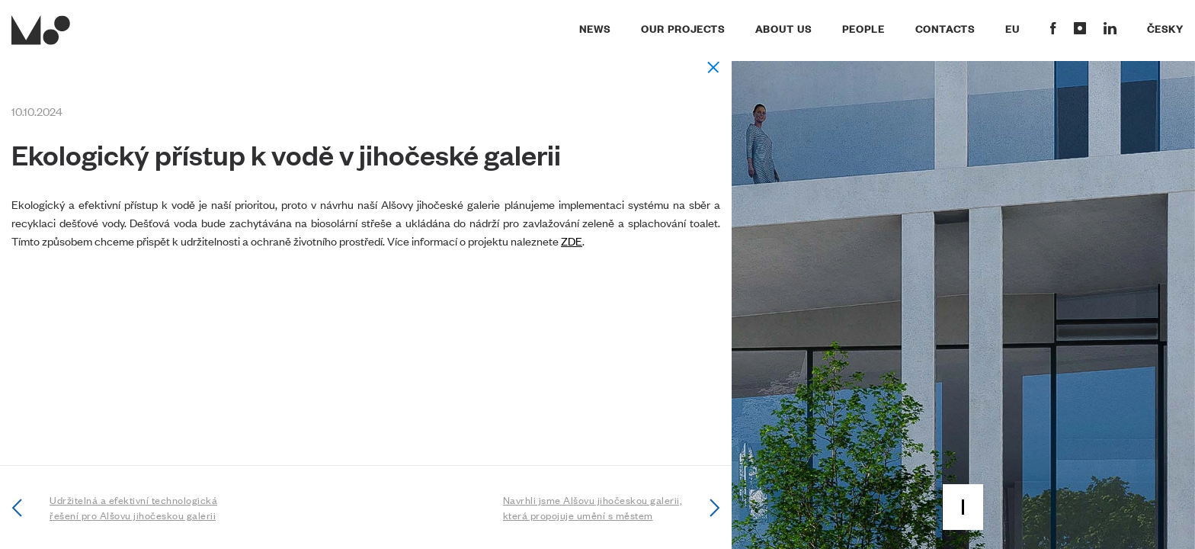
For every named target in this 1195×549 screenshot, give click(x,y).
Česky (1165, 28)
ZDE (571, 241)
